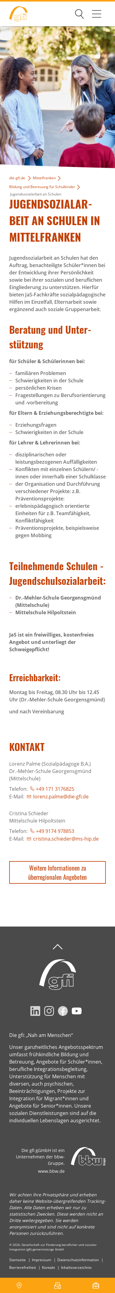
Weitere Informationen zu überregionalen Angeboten (57, 872)
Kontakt (48, 1267)
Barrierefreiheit (22, 1267)
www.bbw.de (51, 1171)
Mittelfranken (44, 177)
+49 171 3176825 (55, 789)
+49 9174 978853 (55, 831)
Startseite (17, 1259)
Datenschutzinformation (78, 1259)
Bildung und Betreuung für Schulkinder (42, 186)
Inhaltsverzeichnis (76, 1267)
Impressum (41, 1259)
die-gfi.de (17, 177)
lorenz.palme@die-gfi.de (61, 796)
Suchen (79, 12)
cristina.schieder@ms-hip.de (66, 838)
